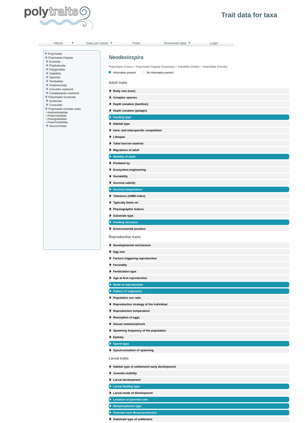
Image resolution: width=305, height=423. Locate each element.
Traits (136, 43)
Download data (178, 43)
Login (214, 43)
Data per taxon (100, 43)
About (64, 43)
